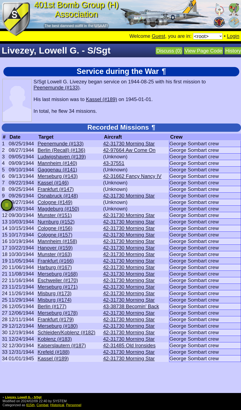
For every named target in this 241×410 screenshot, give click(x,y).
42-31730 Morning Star (129, 143)
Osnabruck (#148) (58, 195)
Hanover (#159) (55, 248)
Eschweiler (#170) (58, 280)
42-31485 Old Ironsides (129, 345)
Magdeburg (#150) (58, 209)
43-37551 (113, 163)
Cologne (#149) (55, 202)
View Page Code (203, 51)
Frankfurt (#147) (56, 189)
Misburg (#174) (55, 300)
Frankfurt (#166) (56, 261)
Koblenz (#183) (55, 339)
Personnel (73, 405)
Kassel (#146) (53, 182)
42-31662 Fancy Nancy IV (132, 176)
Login (233, 36)
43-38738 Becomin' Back (131, 306)
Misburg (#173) (55, 293)
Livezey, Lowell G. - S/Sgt (23, 397)
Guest (158, 36)
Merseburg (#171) (58, 287)
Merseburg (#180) (58, 326)
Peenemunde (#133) (56, 87)
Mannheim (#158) (57, 241)
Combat (42, 405)
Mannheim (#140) (57, 163)
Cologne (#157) (55, 235)
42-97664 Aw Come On (129, 150)
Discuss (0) (169, 51)
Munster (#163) (55, 254)
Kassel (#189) (101, 99)
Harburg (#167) (55, 267)
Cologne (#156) (55, 228)
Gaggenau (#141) (57, 169)
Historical (57, 405)
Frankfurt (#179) (56, 319)
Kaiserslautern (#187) (62, 345)
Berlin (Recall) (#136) (61, 150)
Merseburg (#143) (58, 176)
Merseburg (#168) (58, 274)
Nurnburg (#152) (56, 222)
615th (30, 405)
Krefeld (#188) (54, 352)
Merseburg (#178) (58, 313)
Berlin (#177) (52, 306)
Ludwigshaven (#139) (62, 156)
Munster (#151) (55, 215)
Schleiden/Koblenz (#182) (66, 332)
